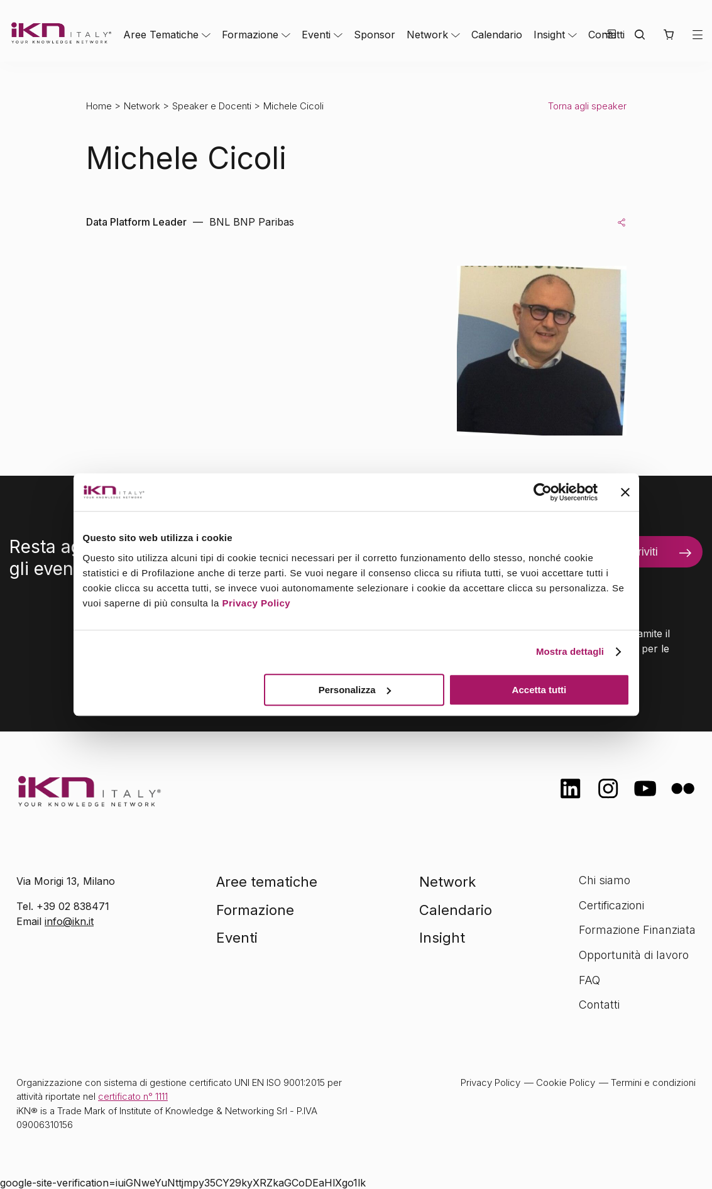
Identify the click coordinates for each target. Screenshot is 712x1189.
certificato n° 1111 (133, 1096)
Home (99, 106)
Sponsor (374, 34)
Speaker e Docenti (211, 106)
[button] (668, 34)
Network (427, 34)
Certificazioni (611, 905)
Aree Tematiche (161, 34)
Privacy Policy (256, 603)
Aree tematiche (266, 882)
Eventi (316, 34)
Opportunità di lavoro (634, 955)
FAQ (589, 980)
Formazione (250, 34)
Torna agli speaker (587, 106)
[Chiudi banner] (625, 492)
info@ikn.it (69, 921)
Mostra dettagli (570, 651)
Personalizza (355, 689)
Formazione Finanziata (637, 929)
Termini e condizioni (653, 1082)
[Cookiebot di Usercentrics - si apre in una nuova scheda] (543, 492)
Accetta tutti (539, 689)
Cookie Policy (565, 1082)
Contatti (599, 1004)
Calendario (496, 34)
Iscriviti (640, 551)
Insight (549, 34)
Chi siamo (604, 880)
